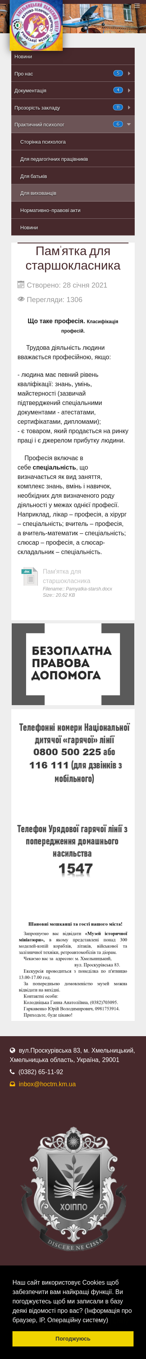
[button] (111, 1320)
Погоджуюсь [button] (73, 1339)
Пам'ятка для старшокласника (66, 576)
